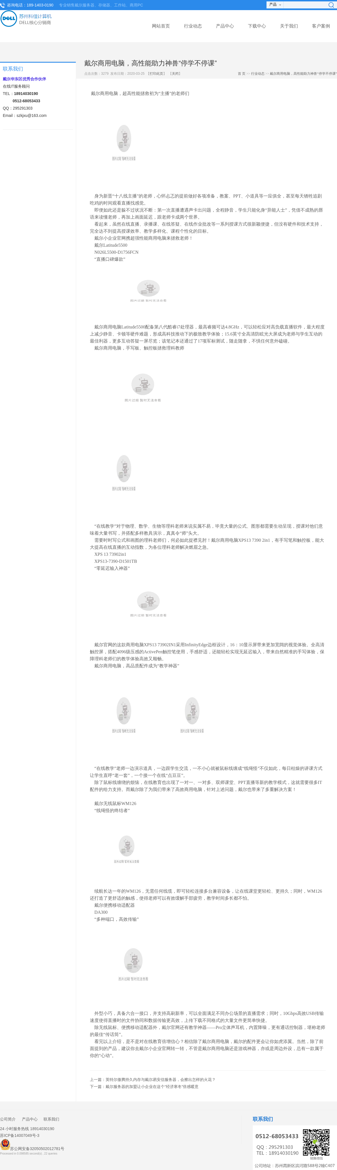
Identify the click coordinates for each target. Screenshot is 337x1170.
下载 (197, 1020)
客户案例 (321, 26)
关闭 (175, 74)
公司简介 (8, 1119)
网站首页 (161, 26)
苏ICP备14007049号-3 (19, 1135)
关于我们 (289, 26)
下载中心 (257, 26)
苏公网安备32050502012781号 (32, 1145)
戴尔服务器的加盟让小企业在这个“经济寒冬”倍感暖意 (152, 1086)
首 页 (241, 74)
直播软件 (293, 327)
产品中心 (225, 26)
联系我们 (51, 1119)
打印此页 (156, 74)
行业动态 (193, 26)
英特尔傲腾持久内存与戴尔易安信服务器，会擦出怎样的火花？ (161, 1079)
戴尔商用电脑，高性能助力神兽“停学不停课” (303, 74)
